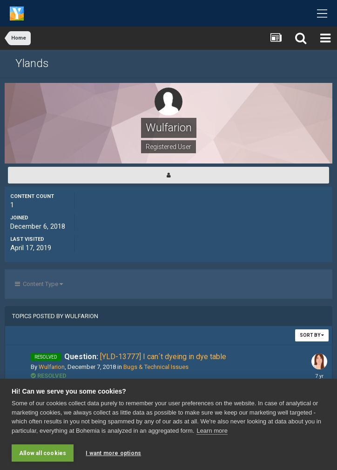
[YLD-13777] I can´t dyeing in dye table (145, 356)
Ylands (32, 63)
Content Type (39, 283)
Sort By (312, 335)
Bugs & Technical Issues (156, 366)
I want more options (113, 453)
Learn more (211, 430)
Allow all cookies (42, 453)
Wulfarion (52, 366)
